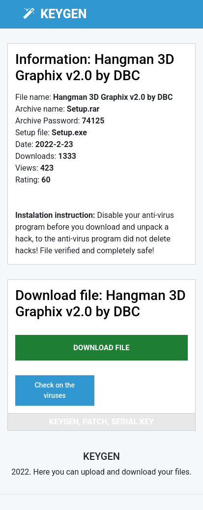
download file (101, 347)
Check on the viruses (54, 390)
